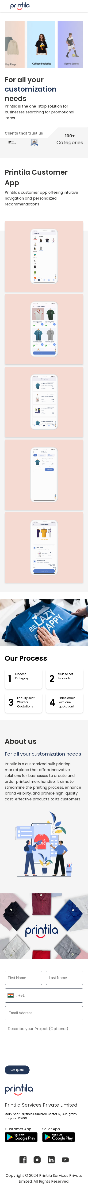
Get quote (17, 1070)
